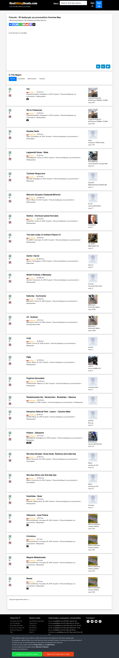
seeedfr (28, 343)
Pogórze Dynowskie (35, 378)
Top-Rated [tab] (21, 79)
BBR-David (29, 301)
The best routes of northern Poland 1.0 (43, 234)
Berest (29, 578)
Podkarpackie (30, 386)
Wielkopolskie (41, 96)
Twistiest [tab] (42, 79)
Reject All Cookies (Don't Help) (58, 654)
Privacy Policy (38, 645)
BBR (65, 633)
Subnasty (29, 501)
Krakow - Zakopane (35, 432)
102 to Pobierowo (34, 110)
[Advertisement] (59, 47)
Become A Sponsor (42, 647)
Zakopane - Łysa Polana (37, 515)
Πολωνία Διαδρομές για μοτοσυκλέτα (65, 136)
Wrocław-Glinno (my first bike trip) (41, 474)
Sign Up (99, 4)
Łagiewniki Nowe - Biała (37, 152)
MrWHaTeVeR (30, 438)
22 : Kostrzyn (32, 317)
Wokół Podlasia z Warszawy (38, 274)
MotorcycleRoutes (32, 520)
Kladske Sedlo (32, 131)
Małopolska (30, 181)
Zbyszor (29, 261)
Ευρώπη (56, 94)
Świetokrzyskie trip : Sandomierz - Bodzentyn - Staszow (51, 397)
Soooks (50, 633)
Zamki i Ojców (32, 255)
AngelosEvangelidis (32, 94)
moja (28, 338)
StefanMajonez (31, 158)
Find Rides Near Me (16, 633)
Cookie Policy (50, 645)
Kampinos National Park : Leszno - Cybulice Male (48, 411)
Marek (28, 459)
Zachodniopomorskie (33, 324)
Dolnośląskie (30, 139)
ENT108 (28, 417)
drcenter (29, 280)
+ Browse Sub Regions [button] (16, 20)
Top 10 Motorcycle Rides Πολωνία (35, 20)
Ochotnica (31, 536)
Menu (56, 3)
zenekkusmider (31, 383)
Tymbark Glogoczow (35, 173)
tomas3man (30, 221)
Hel (27, 88)
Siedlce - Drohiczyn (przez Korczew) (42, 215)
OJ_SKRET (29, 240)
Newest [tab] (12, 79)
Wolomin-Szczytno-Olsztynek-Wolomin (43, 194)
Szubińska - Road (34, 496)
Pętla (28, 357)
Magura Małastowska (36, 557)
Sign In (92, 4)
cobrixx (28, 362)
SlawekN (29, 179)
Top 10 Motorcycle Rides (36, 633)
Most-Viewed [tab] (32, 79)
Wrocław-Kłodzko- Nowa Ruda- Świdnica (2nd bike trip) (51, 453)
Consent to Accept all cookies (27, 654)
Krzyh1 (28, 200)
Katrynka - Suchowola (36, 295)
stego (28, 136)
